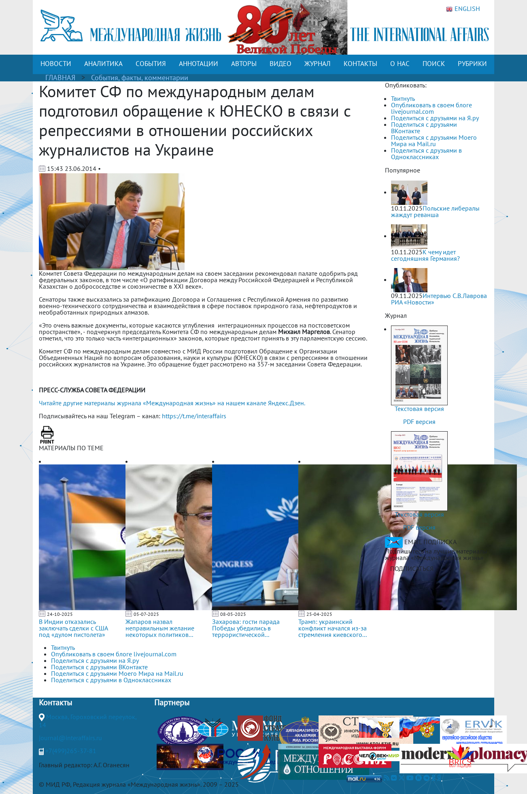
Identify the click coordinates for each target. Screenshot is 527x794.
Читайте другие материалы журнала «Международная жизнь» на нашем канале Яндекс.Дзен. (172, 403)
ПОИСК (434, 63)
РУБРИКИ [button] (472, 63)
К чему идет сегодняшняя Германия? (425, 255)
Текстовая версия (419, 408)
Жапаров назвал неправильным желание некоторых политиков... (159, 628)
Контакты (55, 702)
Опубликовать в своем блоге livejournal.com (431, 108)
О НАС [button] (400, 63)
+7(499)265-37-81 (70, 751)
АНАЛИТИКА (103, 63)
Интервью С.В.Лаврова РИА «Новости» (439, 299)
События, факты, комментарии (139, 77)
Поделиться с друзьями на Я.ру (435, 118)
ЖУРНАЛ (317, 63)
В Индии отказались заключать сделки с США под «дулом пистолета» (73, 628)
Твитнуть (403, 98)
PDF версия (419, 421)
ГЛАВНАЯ (60, 77)
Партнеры (171, 702)
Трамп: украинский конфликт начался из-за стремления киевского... (332, 628)
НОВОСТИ (55, 63)
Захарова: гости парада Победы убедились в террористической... (246, 628)
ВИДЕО (280, 63)
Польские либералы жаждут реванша (435, 211)
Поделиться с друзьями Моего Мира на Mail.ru (434, 140)
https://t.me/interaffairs (194, 416)
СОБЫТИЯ (151, 63)
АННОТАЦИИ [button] (198, 63)
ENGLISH (463, 9)
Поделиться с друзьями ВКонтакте (424, 127)
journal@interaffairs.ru (70, 738)
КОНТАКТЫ (360, 63)
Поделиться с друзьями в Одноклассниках (426, 153)
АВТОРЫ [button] (244, 63)
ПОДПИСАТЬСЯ (412, 568)
